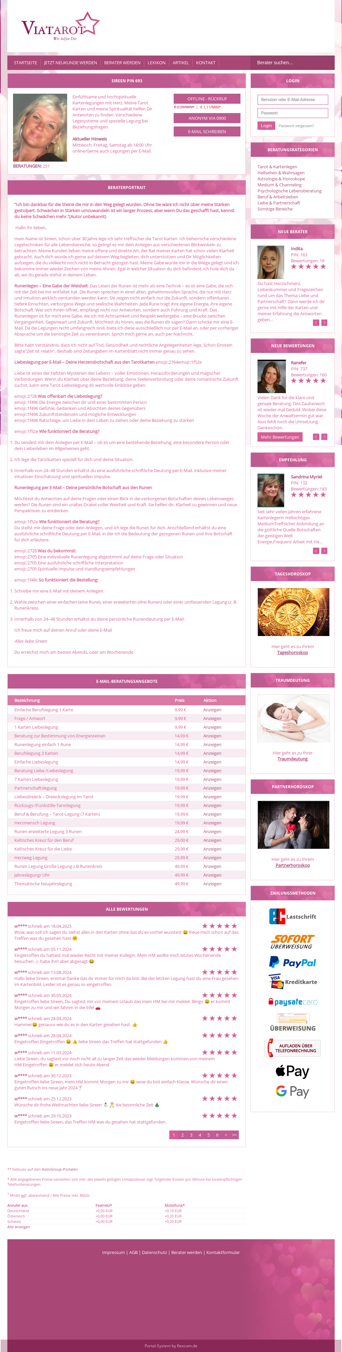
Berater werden (122, 63)
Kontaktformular (223, 1252)
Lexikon (157, 63)
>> (234, 1135)
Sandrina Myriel (306, 477)
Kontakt (205, 63)
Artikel (181, 63)
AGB (133, 1252)
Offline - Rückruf (207, 99)
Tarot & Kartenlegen (277, 167)
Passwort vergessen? (296, 125)
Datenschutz (154, 1252)
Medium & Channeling (280, 185)
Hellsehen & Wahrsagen (281, 173)
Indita (297, 249)
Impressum (113, 1252)
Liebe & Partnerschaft (279, 203)
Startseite (25, 63)
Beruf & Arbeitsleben (278, 197)
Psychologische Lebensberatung (290, 191)
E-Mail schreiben (207, 131)
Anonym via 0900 (207, 118)
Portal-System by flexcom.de (171, 1346)
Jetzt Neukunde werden (70, 63)
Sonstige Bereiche (275, 209)
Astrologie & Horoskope (281, 179)
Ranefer (298, 363)
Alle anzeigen (18, 1226)
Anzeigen (212, 710)
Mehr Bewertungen (280, 437)
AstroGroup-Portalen (60, 1169)
